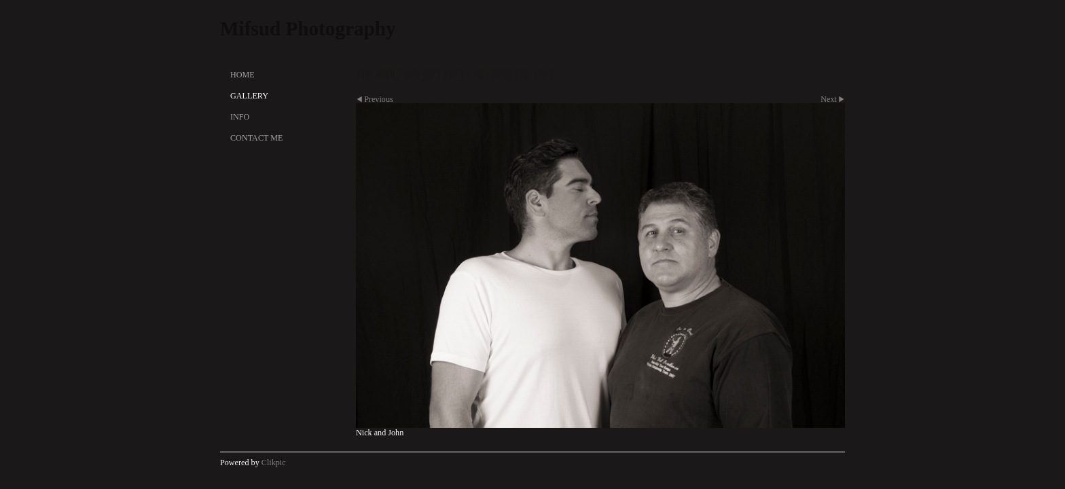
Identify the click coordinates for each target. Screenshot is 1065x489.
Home (242, 74)
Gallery (249, 96)
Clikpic (273, 462)
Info (239, 117)
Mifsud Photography (308, 28)
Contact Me (256, 138)
